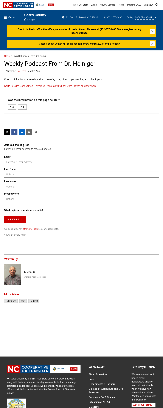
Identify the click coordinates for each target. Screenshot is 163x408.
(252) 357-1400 (112, 17)
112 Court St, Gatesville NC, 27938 (80, 17)
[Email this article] (29, 132)
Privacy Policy (19, 235)
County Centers (107, 5)
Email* (7, 156)
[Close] (152, 31)
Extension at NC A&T (100, 402)
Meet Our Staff (80, 5)
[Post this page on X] (7, 132)
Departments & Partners (102, 384)
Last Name (10, 181)
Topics (121, 5)
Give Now (148, 5)
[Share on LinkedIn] (22, 132)
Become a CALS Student (102, 397)
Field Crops (11, 301)
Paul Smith (21, 71)
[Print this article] (36, 132)
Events (94, 5)
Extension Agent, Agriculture (34, 277)
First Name (10, 169)
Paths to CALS (134, 5)
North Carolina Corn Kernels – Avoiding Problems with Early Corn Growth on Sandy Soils (50, 86)
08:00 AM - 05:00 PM (146, 17)
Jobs (91, 379)
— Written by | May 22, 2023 (22, 71)
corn (23, 301)
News (7, 56)
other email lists (30, 229)
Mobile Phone (11, 193)
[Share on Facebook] (14, 132)
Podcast (34, 301)
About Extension (98, 374)
